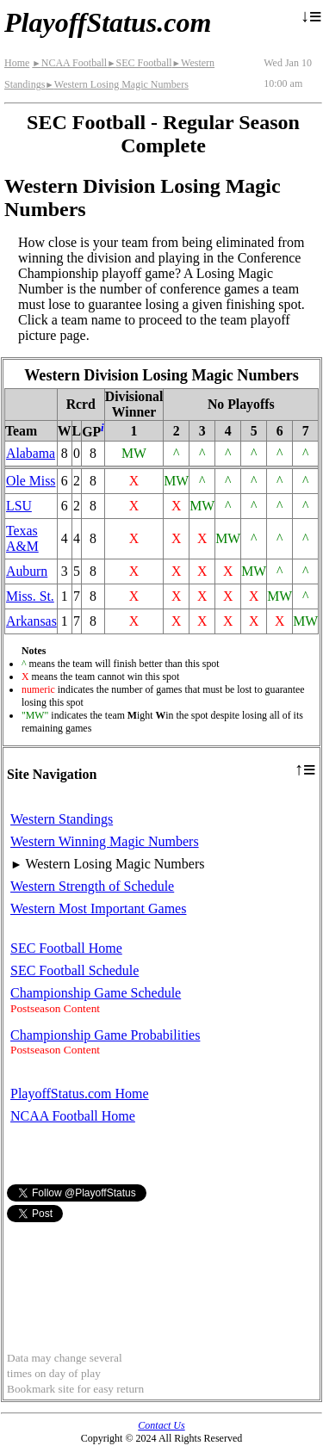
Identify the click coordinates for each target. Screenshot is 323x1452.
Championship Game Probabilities (105, 1035)
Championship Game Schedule (95, 993)
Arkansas (31, 621)
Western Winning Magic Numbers (104, 841)
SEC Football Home (66, 948)
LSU (19, 505)
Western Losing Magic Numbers (116, 84)
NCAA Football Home (72, 1116)
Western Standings (61, 819)
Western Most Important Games (98, 908)
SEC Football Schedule (74, 970)
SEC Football (139, 63)
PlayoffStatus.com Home (79, 1093)
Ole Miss (31, 480)
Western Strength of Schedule (92, 886)
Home (16, 63)
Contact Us (161, 1425)
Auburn (26, 571)
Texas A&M (22, 538)
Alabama (30, 453)
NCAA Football (69, 63)
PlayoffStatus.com (107, 22)
